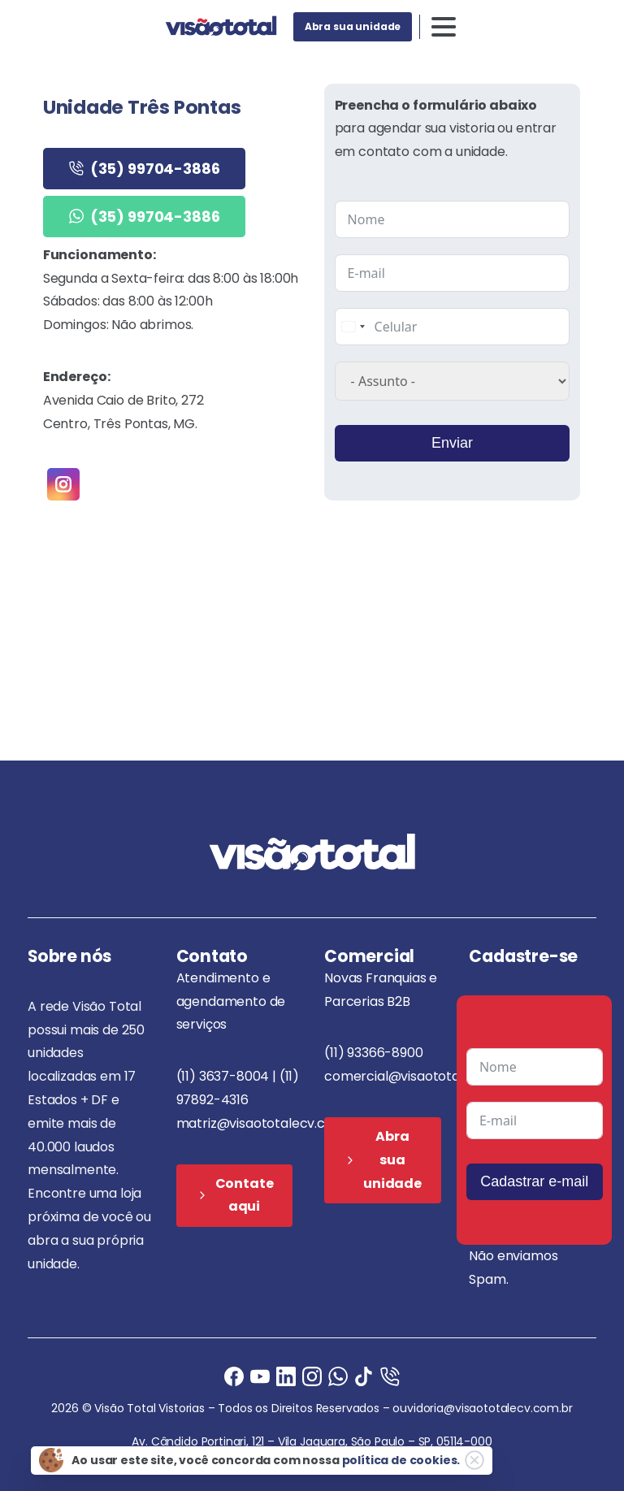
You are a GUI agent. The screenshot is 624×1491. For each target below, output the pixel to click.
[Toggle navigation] (443, 27)
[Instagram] (312, 1376)
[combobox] (353, 327)
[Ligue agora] (260, 1376)
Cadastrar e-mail (534, 1181)
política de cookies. (401, 1460)
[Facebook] (234, 1376)
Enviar (452, 443)
